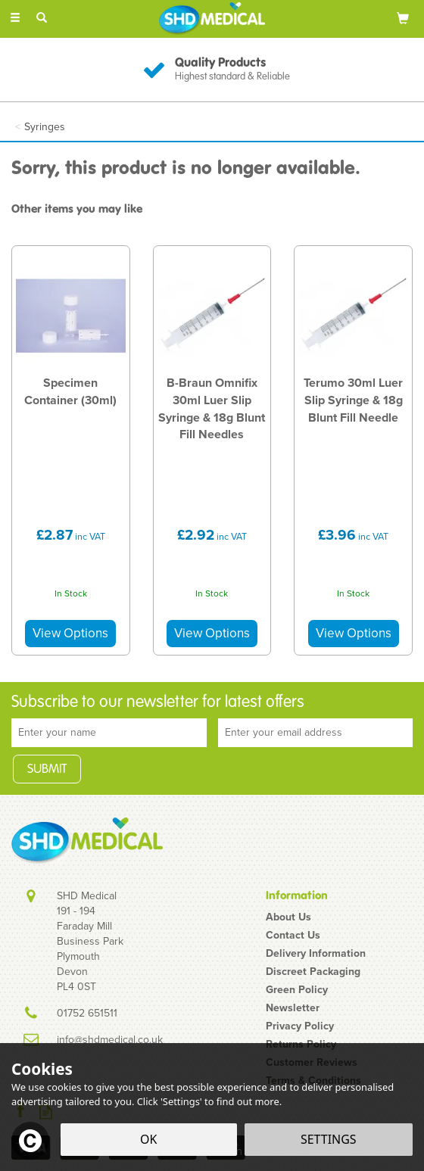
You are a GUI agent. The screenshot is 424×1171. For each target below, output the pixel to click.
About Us (288, 917)
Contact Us (293, 935)
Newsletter (293, 1008)
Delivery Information (316, 953)
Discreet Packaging (313, 971)
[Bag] (403, 18)
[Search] (41, 17)
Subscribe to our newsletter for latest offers (157, 702)
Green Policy (297, 990)
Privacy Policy (300, 1026)
